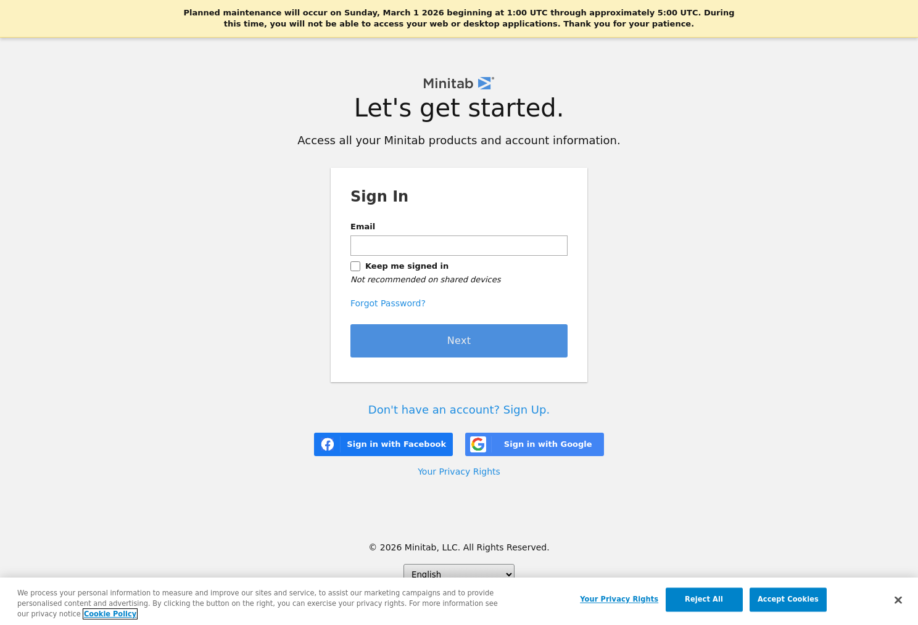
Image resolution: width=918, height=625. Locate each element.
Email (362, 226)
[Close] (898, 601)
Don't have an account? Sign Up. (459, 409)
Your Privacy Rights (459, 471)
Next (459, 340)
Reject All (704, 599)
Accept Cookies (788, 599)
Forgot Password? (388, 303)
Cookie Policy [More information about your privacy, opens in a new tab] (110, 614)
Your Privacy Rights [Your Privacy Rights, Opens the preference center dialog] (619, 599)
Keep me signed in (407, 266)
